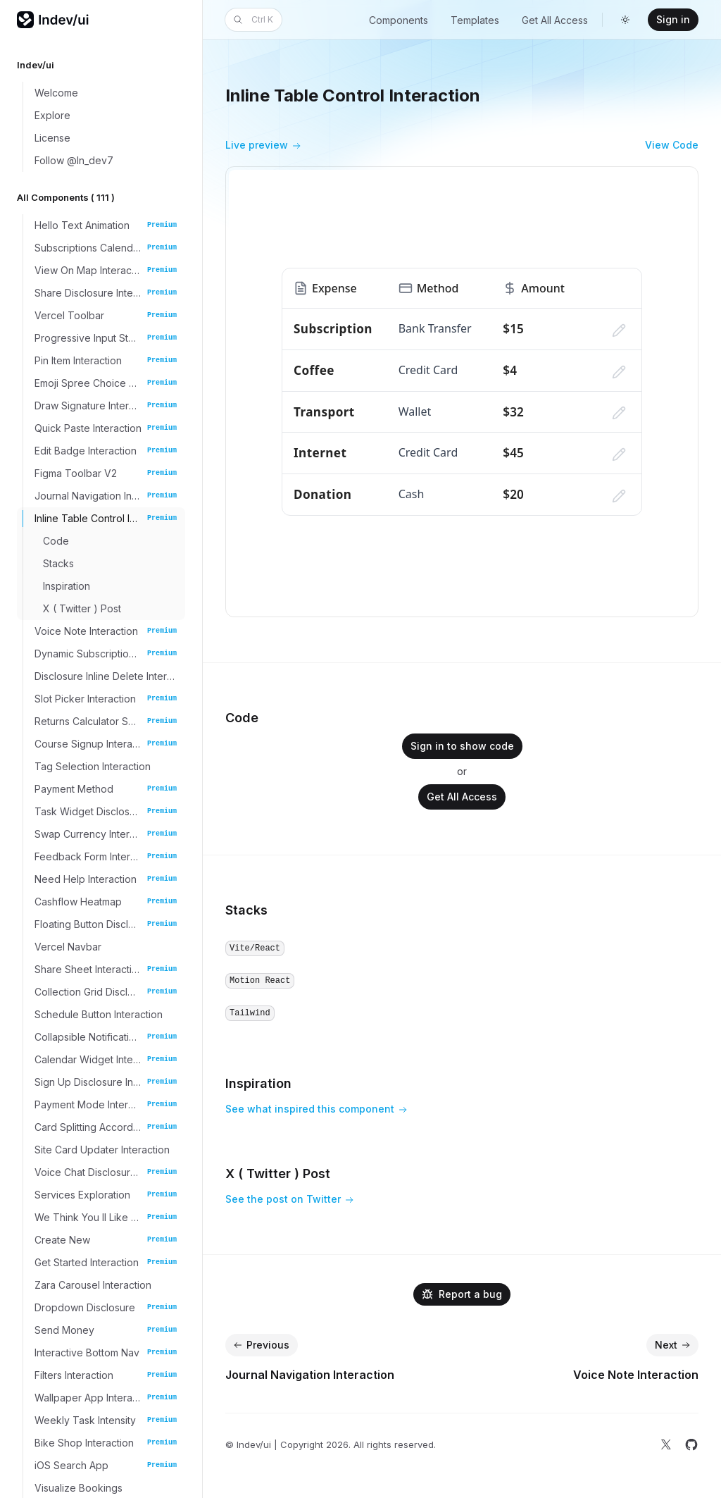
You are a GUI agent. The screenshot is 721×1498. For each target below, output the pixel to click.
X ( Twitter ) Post (277, 1173)
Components (398, 20)
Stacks (246, 910)
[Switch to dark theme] (625, 19)
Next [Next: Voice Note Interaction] (674, 1345)
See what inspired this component (316, 1110)
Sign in (673, 19)
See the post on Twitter (289, 1200)
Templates (475, 20)
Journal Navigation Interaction (309, 1375)
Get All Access (555, 20)
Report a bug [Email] (462, 1294)
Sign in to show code (462, 746)
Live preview (263, 146)
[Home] (53, 19)
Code (241, 717)
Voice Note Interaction (635, 1375)
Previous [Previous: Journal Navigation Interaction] (260, 1345)
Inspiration (258, 1083)
